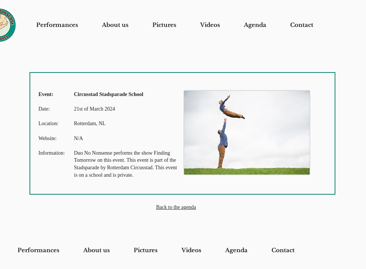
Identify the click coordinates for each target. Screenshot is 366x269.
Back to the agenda (176, 207)
